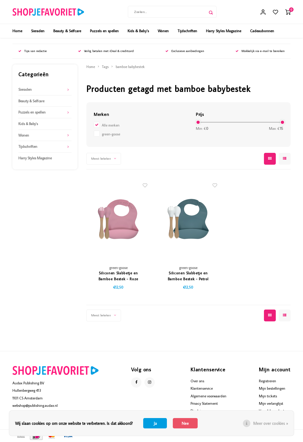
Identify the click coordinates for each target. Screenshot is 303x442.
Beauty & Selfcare (67, 30)
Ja (155, 423)
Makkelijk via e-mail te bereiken (260, 51)
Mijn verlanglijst (271, 403)
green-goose (111, 134)
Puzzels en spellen (104, 30)
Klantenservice (202, 388)
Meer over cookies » (270, 423)
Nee (185, 423)
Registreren (267, 380)
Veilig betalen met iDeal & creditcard (106, 51)
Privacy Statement (204, 403)
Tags (105, 66)
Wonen (163, 30)
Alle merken (111, 125)
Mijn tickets (268, 396)
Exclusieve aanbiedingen (184, 51)
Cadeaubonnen (262, 30)
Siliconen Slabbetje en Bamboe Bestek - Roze (118, 276)
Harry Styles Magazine (223, 30)
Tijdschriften (187, 30)
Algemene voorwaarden (208, 396)
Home (17, 30)
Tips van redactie (32, 51)
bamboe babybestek (130, 66)
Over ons (197, 380)
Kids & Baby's (138, 30)
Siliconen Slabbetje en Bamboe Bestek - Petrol (188, 276)
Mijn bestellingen (272, 388)
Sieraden (37, 30)
